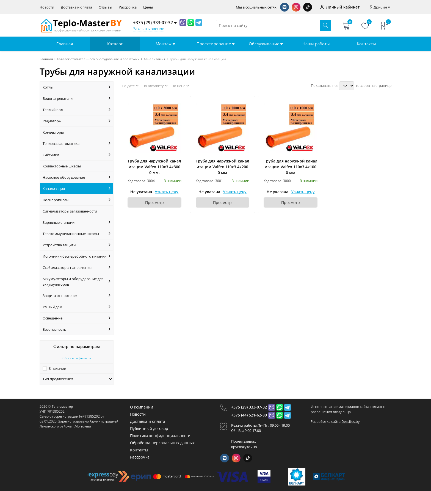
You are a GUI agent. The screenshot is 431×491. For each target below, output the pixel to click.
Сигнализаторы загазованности (70, 211)
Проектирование (215, 43)
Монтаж (165, 43)
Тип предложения (77, 378)
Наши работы (316, 43)
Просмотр (154, 202)
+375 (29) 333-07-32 (249, 407)
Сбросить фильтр (76, 358)
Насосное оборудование (76, 177)
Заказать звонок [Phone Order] (148, 28)
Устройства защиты (76, 245)
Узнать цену (166, 191)
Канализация (76, 188)
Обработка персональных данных (162, 442)
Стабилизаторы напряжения (76, 267)
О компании (141, 407)
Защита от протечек (76, 295)
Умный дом (76, 307)
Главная (64, 43)
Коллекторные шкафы (62, 166)
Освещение (76, 318)
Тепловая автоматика (76, 143)
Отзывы (105, 7)
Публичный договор (149, 428)
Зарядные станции (76, 222)
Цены (148, 7)
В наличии (57, 368)
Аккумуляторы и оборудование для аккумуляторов (76, 281)
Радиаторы (76, 121)
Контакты (366, 43)
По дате (130, 85)
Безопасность (76, 329)
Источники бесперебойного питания (76, 256)
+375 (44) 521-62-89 (249, 415)
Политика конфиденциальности (160, 435)
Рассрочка (128, 7)
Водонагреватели (76, 98)
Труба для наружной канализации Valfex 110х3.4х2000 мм (222, 166)
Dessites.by (350, 421)
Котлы (76, 87)
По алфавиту (155, 85)
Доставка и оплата (76, 7)
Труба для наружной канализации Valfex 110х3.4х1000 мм (290, 166)
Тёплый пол (76, 109)
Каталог (115, 43)
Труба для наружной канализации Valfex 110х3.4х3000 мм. (154, 166)
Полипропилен (76, 200)
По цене (180, 85)
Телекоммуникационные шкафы (76, 233)
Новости (47, 7)
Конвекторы (53, 132)
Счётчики (76, 155)
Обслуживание (266, 43)
